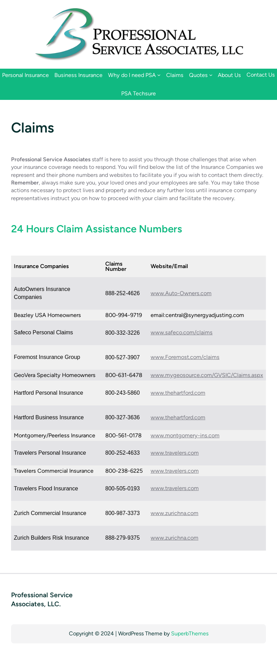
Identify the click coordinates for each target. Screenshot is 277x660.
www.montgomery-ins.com (185, 435)
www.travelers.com (175, 452)
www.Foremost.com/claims (185, 357)
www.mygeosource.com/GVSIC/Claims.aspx (207, 375)
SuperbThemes (189, 633)
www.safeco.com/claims (182, 332)
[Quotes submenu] (211, 75)
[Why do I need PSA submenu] (159, 75)
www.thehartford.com (178, 392)
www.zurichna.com (174, 513)
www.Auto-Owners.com (181, 293)
